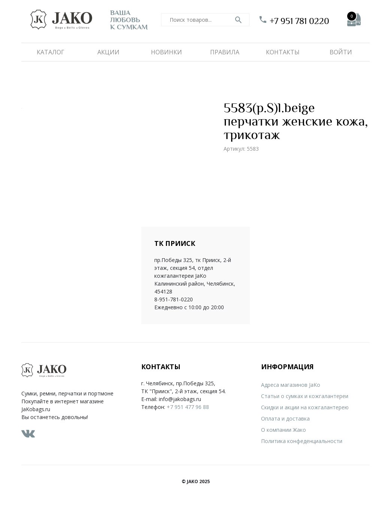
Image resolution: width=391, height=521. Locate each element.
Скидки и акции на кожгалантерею (305, 407)
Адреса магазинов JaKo (290, 384)
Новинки (166, 52)
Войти (341, 52)
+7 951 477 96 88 (188, 406)
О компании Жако (283, 429)
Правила (224, 52)
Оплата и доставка (285, 418)
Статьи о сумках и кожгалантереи (304, 396)
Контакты (283, 52)
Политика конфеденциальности (301, 441)
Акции (108, 52)
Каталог (50, 52)
